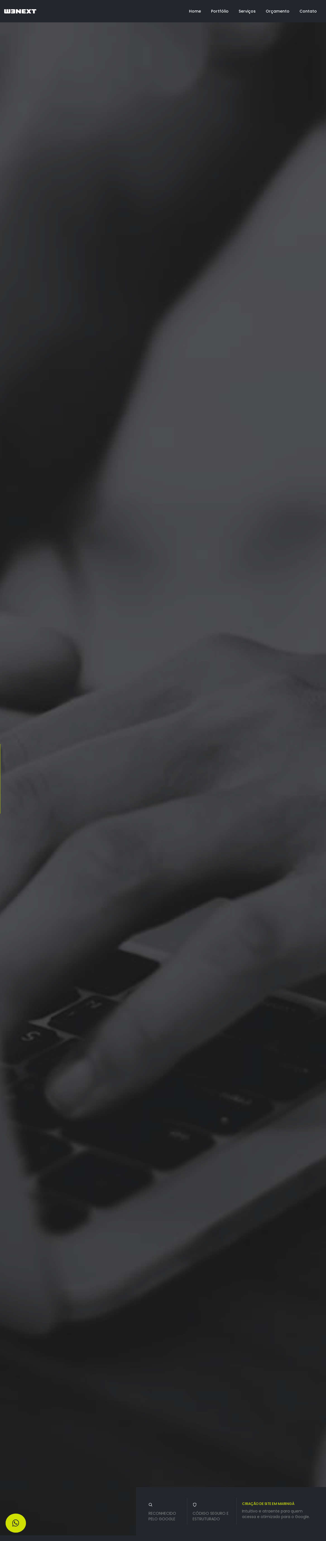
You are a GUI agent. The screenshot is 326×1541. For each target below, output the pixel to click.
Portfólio (220, 11)
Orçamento (277, 11)
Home (195, 11)
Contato (308, 11)
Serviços (247, 11)
